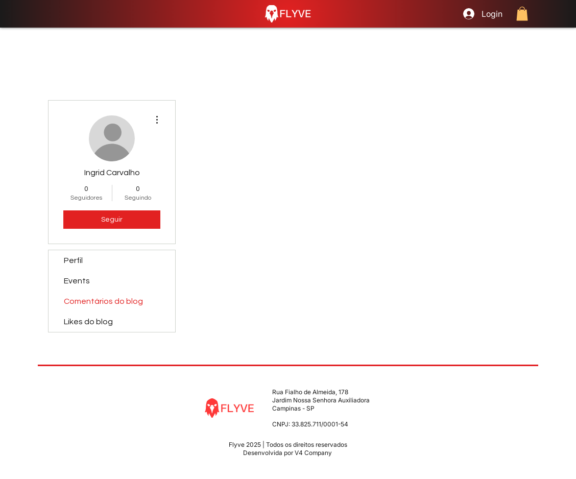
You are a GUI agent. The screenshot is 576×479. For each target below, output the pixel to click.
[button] (522, 13)
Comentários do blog (103, 301)
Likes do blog (88, 322)
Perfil (73, 260)
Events (77, 281)
